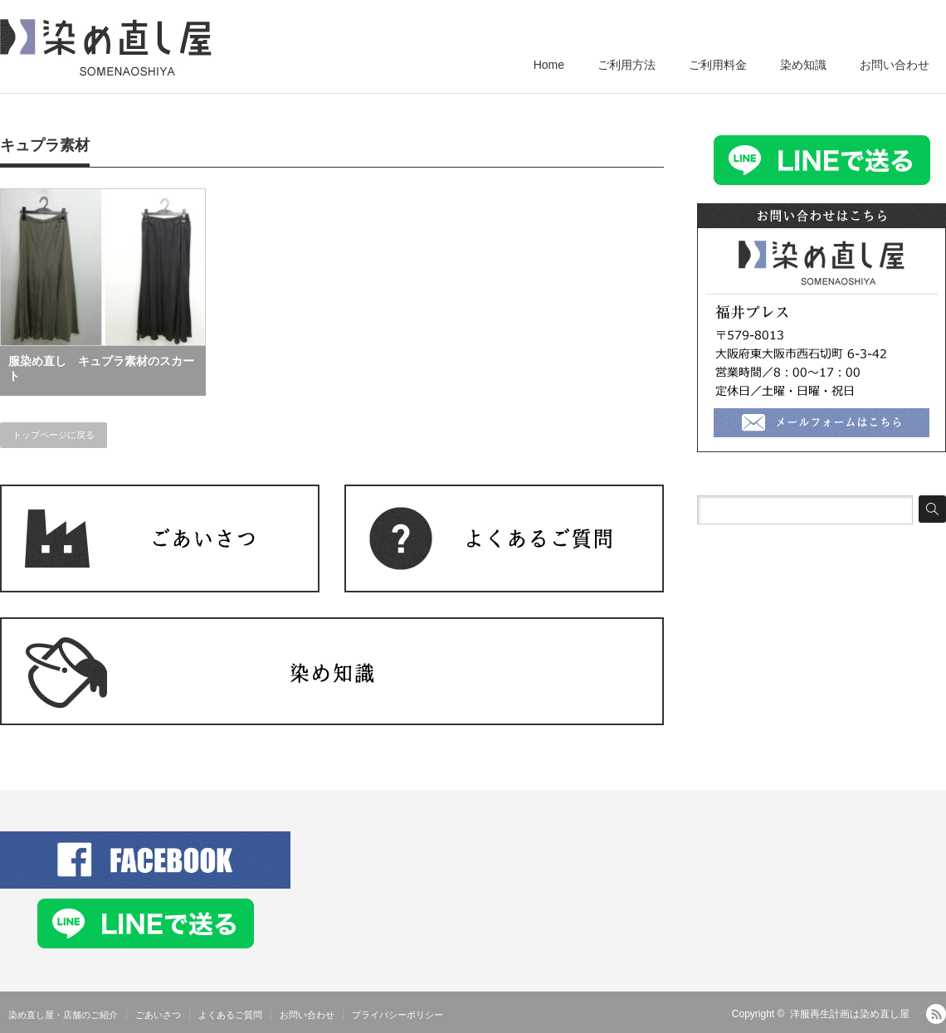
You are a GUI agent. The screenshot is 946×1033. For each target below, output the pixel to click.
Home (549, 64)
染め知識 (803, 64)
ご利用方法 (626, 64)
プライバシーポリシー (397, 1015)
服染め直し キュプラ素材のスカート (101, 368)
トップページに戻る (53, 435)
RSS (936, 1014)
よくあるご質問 (230, 1015)
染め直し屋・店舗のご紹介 (63, 1015)
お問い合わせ (894, 64)
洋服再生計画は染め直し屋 (849, 1014)
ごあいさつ (158, 1015)
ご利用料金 (718, 64)
